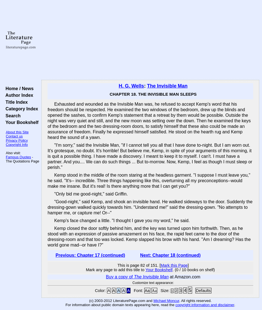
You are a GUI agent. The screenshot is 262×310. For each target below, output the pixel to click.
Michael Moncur (166, 301)
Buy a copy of (137, 277)
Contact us (14, 136)
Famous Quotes (18, 157)
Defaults (203, 290)
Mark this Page (174, 265)
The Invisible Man (167, 86)
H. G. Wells (131, 86)
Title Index (15, 102)
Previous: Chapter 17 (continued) (90, 255)
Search (11, 115)
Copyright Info (17, 145)
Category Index (20, 108)
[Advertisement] (150, 40)
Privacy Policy (17, 140)
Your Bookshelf (20, 122)
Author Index (18, 95)
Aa (147, 290)
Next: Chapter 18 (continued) (170, 255)
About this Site (17, 132)
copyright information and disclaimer (204, 305)
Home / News (18, 88)
